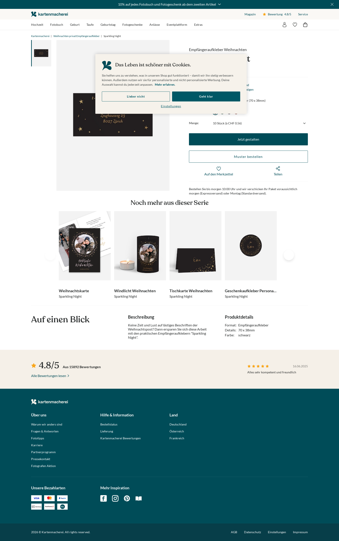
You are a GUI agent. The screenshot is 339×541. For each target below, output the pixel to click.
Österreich (177, 431)
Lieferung (106, 431)
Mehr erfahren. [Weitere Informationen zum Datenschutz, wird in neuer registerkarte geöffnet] (165, 84)
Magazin (250, 14)
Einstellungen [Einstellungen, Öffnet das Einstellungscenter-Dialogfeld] (171, 106)
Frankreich (177, 438)
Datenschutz (252, 532)
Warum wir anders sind (46, 424)
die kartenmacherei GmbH (49, 14)
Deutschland (178, 424)
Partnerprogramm (43, 452)
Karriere (37, 445)
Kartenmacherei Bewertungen (120, 438)
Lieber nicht (136, 96)
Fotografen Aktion (43, 466)
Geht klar (206, 96)
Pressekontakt (40, 459)
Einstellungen (277, 532)
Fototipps (37, 438)
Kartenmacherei (40, 36)
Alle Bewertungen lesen (48, 376)
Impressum (300, 532)
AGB (234, 532)
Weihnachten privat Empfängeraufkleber (76, 36)
